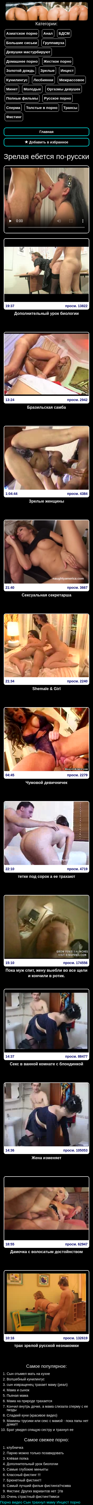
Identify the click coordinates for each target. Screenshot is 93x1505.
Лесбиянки (43, 80)
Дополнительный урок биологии (46, 313)
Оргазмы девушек (63, 89)
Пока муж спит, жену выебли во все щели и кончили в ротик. (46, 973)
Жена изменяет (46, 1158)
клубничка (15, 1447)
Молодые (32, 89)
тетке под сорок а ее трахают (46, 876)
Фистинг (14, 117)
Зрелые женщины (46, 501)
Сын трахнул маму (39, 1502)
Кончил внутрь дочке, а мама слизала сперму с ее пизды (47, 1408)
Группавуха (53, 43)
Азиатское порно (21, 33)
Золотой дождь (20, 70)
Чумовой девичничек (46, 782)
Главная (46, 132)
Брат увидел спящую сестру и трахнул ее (40, 1429)
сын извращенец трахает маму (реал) (37, 1384)
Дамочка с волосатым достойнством (46, 1252)
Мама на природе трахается (29, 1401)
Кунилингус (17, 80)
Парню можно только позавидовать (35, 1453)
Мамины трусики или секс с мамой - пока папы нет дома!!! (48, 1422)
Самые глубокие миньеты (27, 1469)
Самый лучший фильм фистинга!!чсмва (39, 1485)
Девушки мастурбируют (28, 52)
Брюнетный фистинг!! (24, 1480)
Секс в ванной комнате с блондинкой (46, 1064)
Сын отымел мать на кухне (28, 1373)
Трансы (70, 108)
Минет (12, 89)
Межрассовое (71, 80)
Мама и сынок (18, 1390)
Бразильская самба (46, 407)
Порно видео (11, 1502)
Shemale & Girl (46, 689)
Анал (48, 33)
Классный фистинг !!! (24, 1475)
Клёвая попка (18, 1458)
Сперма (13, 108)
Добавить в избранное (46, 142)
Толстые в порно (41, 108)
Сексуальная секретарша (46, 595)
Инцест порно (68, 1502)
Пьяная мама (17, 1395)
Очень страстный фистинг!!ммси (33, 1496)
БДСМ (64, 33)
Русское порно (57, 98)
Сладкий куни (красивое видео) (32, 1415)
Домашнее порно (22, 61)
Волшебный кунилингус (26, 1379)
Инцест (67, 70)
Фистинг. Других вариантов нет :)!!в (35, 1491)
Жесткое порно (57, 61)
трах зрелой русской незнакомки (46, 1346)
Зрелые (47, 70)
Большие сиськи (21, 43)
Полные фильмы (22, 98)
